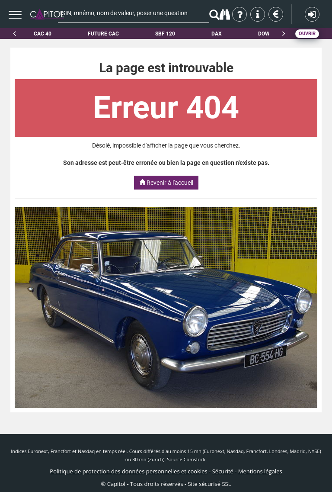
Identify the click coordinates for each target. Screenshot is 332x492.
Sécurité (222, 471)
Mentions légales (260, 471)
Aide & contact (258, 14)
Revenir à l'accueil (166, 182)
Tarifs (276, 14)
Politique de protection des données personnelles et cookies (128, 471)
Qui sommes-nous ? (240, 14)
